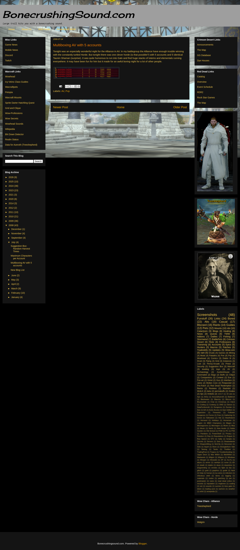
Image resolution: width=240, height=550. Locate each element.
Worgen (203, 460)
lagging (228, 476)
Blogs (215, 331)
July (13, 242)
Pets (205, 328)
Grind (210, 380)
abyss (199, 462)
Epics (228, 344)
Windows (231, 457)
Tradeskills (202, 350)
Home (11, 29)
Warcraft (231, 366)
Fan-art (200, 380)
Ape (198, 397)
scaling (232, 484)
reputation (211, 484)
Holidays (215, 420)
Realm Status (12, 139)
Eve (230, 377)
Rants (216, 324)
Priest (228, 364)
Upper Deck (202, 455)
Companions (206, 377)
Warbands (201, 457)
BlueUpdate (201, 402)
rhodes (232, 391)
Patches (227, 347)
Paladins (213, 355)
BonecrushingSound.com (68, 14)
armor (208, 462)
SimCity (217, 444)
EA (205, 410)
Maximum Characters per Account (21, 257)
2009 (11, 221)
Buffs (222, 375)
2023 (11, 190)
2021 (11, 194)
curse (226, 462)
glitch (199, 470)
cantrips (217, 462)
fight (223, 468)
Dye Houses (203, 60)
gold (206, 470)
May (13, 279)
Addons (201, 336)
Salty (220, 439)
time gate (228, 486)
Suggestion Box (216, 366)
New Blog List (17, 270)
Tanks (215, 449)
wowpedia (211, 491)
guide (225, 470)
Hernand (203, 420)
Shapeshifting (205, 444)
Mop (233, 426)
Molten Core (212, 383)
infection (228, 473)
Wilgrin (211, 457)
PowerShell (216, 434)
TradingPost (202, 452)
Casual (223, 321)
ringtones (222, 484)
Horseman (227, 420)
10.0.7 (220, 394)
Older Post (180, 107)
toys (218, 369)
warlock (222, 489)
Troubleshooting (225, 452)
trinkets (211, 394)
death (202, 465)
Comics (214, 358)
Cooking (212, 405)
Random (200, 436)
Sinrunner (228, 444)
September (17, 237)
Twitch (8, 60)
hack (233, 470)
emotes (214, 468)
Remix (200, 388)
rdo (228, 328)
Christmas (222, 402)
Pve (222, 355)
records (200, 484)
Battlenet (231, 397)
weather (231, 489)
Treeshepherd (204, 506)
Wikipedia (10, 129)
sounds (209, 486)
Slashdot (227, 388)
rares (212, 481)
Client (232, 402)
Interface (228, 380)
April (13, 284)
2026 (11, 177)
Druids (212, 353)
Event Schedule (205, 87)
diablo (210, 465)
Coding (203, 405)
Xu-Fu (229, 460)
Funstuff (202, 318)
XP (222, 460)
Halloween (210, 418)
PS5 (233, 431)
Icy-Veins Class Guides (16, 82)
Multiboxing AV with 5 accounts (21, 264)
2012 (11, 208)
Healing (227, 331)
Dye (198, 410)
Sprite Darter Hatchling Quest (19, 103)
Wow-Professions (14, 113)
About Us (27, 29)
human (209, 473)
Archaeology (202, 372)
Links (217, 318)
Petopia (9, 92)
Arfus (206, 397)
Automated (202, 375)
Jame (199, 383)
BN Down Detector (14, 134)
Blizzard (202, 324)
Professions (225, 342)
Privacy (229, 434)
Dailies (214, 336)
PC (227, 431)
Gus (218, 380)
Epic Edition (227, 410)
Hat (219, 418)
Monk (226, 426)
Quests (213, 334)
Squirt (206, 447)
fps (230, 468)
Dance (229, 405)
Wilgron (221, 457)
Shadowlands (229, 441)
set (201, 486)
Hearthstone (230, 418)
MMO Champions (214, 423)
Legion (200, 423)
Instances (227, 361)
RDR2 (200, 92)
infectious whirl (203, 476)
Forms (211, 415)
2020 (11, 199)
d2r (233, 462)
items (218, 476)
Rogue (229, 436)
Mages (229, 423)
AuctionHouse (223, 372)
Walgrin (201, 522)
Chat (212, 402)
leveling (205, 369)
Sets (218, 441)
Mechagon (216, 426)
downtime (228, 465)
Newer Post (60, 107)
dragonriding (202, 468)
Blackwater (205, 399)
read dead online (225, 481)
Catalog (201, 76)
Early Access (214, 410)
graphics (215, 470)
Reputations (219, 436)
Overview (201, 82)
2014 (11, 203)
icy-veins (218, 473)
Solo (199, 447)
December (16, 229)
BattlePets (217, 339)
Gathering (228, 415)
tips (202, 394)
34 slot (229, 394)
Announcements (205, 44)
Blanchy (217, 399)
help (201, 473)
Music (202, 428)
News (200, 334)
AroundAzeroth (218, 397)
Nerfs (211, 428)
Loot (199, 364)
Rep (209, 436)
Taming (204, 449)
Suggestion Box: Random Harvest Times (20, 249)
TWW (227, 334)
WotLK (200, 391)
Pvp (68, 91)
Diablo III (227, 358)
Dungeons (218, 407)
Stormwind (202, 339)
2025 (11, 181)
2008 (11, 225)
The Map (201, 50)
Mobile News (11, 50)
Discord (9, 55)
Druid (199, 361)
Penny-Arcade (213, 364)
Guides (230, 324)
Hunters (201, 347)
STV (212, 439)
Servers (210, 441)
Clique (232, 375)
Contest (219, 377)
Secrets (200, 441)
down (218, 465)
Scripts (229, 439)
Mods (202, 355)
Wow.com (230, 350)
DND (221, 405)
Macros (214, 347)
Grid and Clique (13, 108)
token (199, 489)
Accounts (216, 344)
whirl (202, 491)
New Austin (221, 428)
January (15, 297)
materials (200, 478)
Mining (232, 353)
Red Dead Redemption (221, 386)
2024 (11, 186)
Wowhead (10, 76)
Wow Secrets (11, 118)
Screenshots (207, 315)
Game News (11, 44)
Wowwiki (213, 460)
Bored (231, 318)
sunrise (218, 486)
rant (202, 352)
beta (209, 391)
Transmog (202, 344)
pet (230, 478)
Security (200, 366)
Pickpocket (227, 383)
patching (221, 478)
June (14, 275)
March (14, 288)
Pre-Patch (201, 386)
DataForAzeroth (203, 407)
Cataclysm (202, 331)
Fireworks (217, 412)
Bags (213, 375)
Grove (199, 418)
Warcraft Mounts (13, 97)
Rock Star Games (206, 97)
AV (62, 91)
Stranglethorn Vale (227, 447)
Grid (217, 361)
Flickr (211, 342)
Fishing (227, 336)
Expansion (201, 412)
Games (222, 353)
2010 (11, 216)
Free (219, 415)
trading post (210, 489)
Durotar (229, 407)
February (16, 293)
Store (214, 447)
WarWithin (228, 455)
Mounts (218, 328)
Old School (210, 431)
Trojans (213, 452)
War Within (215, 455)
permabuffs (220, 391)
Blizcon (228, 399)
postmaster (201, 481)
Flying (208, 361)
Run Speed (202, 439)
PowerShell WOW (66, 29)
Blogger (143, 543)
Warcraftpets (11, 87)
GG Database (204, 55)
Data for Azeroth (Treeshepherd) (21, 144)
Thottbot (227, 449)
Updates (216, 350)
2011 (11, 212)
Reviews (213, 388)
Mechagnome (202, 426)
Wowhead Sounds (14, 123)
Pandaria (204, 434)
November (16, 233)
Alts (206, 321)
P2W (220, 431)
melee (211, 478)
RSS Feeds (44, 29)
